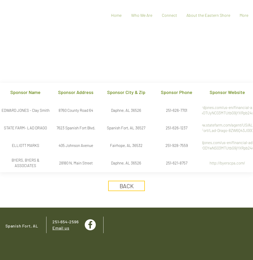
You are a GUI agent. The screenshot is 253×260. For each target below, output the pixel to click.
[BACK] (126, 186)
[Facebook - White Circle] (90, 224)
